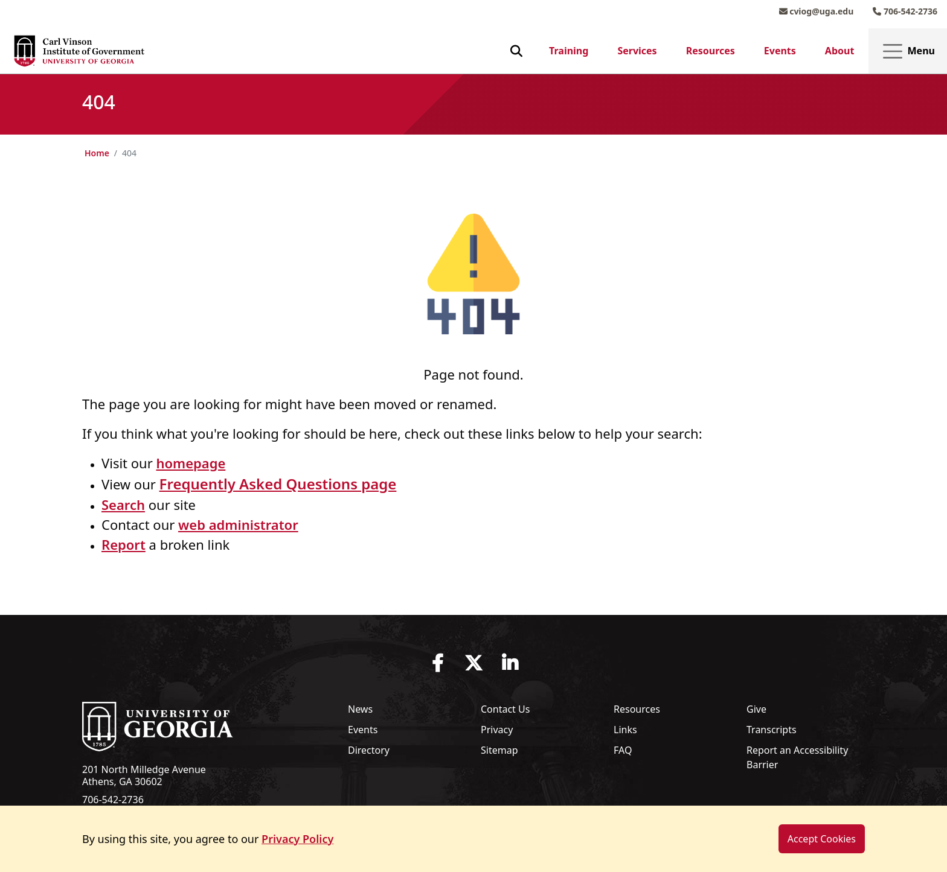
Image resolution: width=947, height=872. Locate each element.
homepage (190, 463)
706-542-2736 (905, 11)
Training (568, 50)
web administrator (238, 524)
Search (123, 504)
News (360, 709)
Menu (908, 51)
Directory (369, 750)
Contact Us (505, 709)
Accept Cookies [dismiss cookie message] (822, 838)
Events (780, 50)
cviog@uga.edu (816, 11)
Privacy (497, 729)
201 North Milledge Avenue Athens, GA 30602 (144, 775)
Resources (710, 50)
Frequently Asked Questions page (278, 484)
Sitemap (499, 750)
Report (123, 544)
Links (625, 729)
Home (97, 153)
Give (756, 709)
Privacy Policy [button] (297, 839)
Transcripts (771, 729)
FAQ (623, 750)
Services (636, 50)
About (840, 50)
